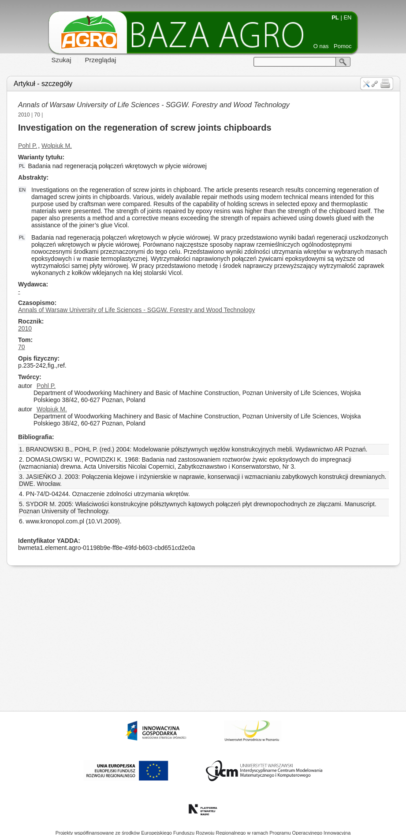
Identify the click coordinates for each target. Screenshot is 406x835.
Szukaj (61, 60)
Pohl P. (27, 145)
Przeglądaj (100, 60)
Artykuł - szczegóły (43, 83)
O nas (321, 46)
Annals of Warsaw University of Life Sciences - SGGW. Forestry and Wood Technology (154, 105)
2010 (24, 115)
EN (347, 17)
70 (37, 115)
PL (335, 17)
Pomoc (342, 46)
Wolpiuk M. (56, 145)
